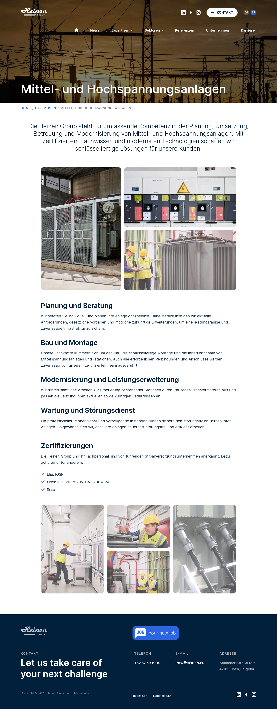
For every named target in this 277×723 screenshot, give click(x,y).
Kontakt (225, 12)
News (94, 30)
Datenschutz (162, 709)
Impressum (140, 709)
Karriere (248, 30)
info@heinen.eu (190, 676)
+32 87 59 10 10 (147, 676)
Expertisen (122, 30)
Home (26, 108)
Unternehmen (217, 30)
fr (253, 12)
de (246, 12)
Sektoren (154, 30)
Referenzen (184, 30)
